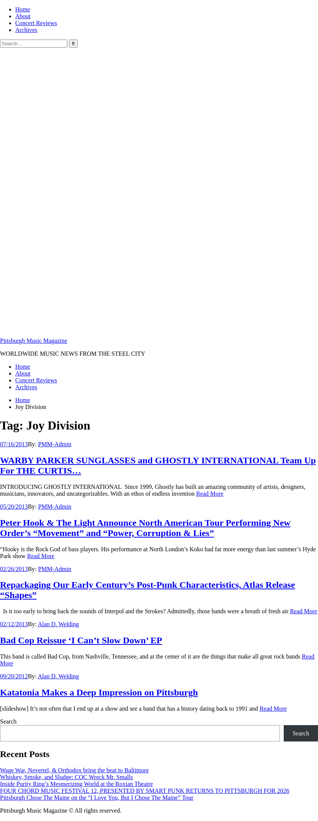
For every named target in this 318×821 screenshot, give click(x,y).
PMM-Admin (54, 444)
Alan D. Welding (58, 624)
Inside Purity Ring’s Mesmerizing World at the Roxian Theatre (76, 784)
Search (8, 721)
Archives (26, 30)
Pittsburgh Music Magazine (33, 340)
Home (22, 9)
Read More (210, 493)
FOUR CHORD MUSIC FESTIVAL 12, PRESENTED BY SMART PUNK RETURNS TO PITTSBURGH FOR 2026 (144, 791)
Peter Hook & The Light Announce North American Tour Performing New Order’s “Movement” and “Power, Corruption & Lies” (145, 528)
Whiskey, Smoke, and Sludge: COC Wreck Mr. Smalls (66, 777)
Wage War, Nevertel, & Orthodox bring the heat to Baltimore (74, 770)
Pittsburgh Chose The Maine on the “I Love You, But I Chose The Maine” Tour (96, 797)
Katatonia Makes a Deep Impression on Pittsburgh (99, 692)
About (22, 16)
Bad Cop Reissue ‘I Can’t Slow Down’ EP (81, 640)
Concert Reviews (36, 23)
